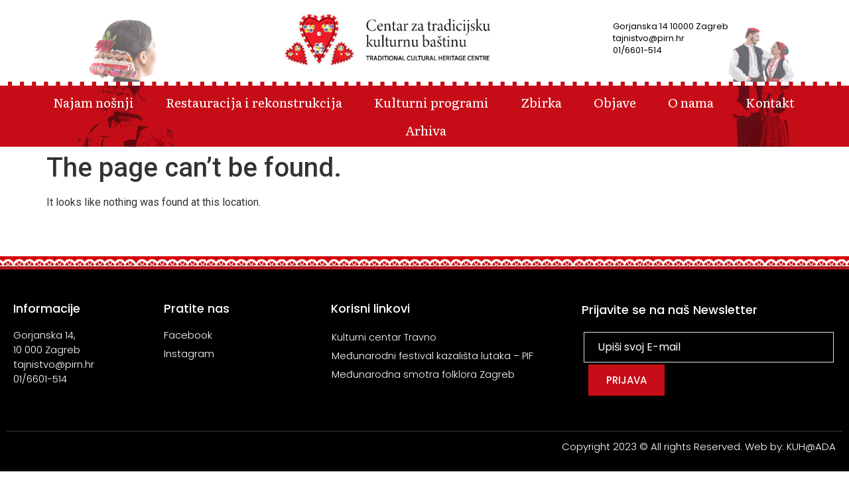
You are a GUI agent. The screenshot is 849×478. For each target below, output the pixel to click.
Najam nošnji (93, 102)
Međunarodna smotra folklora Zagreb (423, 374)
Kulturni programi (431, 102)
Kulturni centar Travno (384, 337)
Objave (615, 102)
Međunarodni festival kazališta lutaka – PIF (433, 355)
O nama (691, 102)
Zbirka (541, 102)
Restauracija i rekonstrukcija (254, 102)
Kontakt (770, 102)
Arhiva (425, 129)
